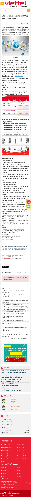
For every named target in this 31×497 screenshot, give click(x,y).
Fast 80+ (3, 476)
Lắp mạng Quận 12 (21, 458)
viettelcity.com (9, 239)
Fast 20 (3, 467)
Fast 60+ (18, 473)
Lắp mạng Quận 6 (20, 450)
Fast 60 (3, 473)
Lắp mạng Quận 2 (20, 444)
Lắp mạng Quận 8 (20, 453)
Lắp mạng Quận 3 (6, 447)
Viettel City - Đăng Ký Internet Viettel (9, 493)
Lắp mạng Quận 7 (6, 453)
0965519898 (14, 401)
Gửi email (14, 403)
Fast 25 (18, 467)
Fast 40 (18, 470)
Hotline (14, 399)
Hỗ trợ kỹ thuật (16, 406)
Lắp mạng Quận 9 (6, 455)
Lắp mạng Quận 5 (6, 450)
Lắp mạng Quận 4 (20, 447)
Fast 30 (3, 470)
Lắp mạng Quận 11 (6, 458)
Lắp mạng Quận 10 (21, 455)
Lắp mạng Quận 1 (6, 444)
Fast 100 (18, 476)
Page (3, 461)
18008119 (14, 408)
